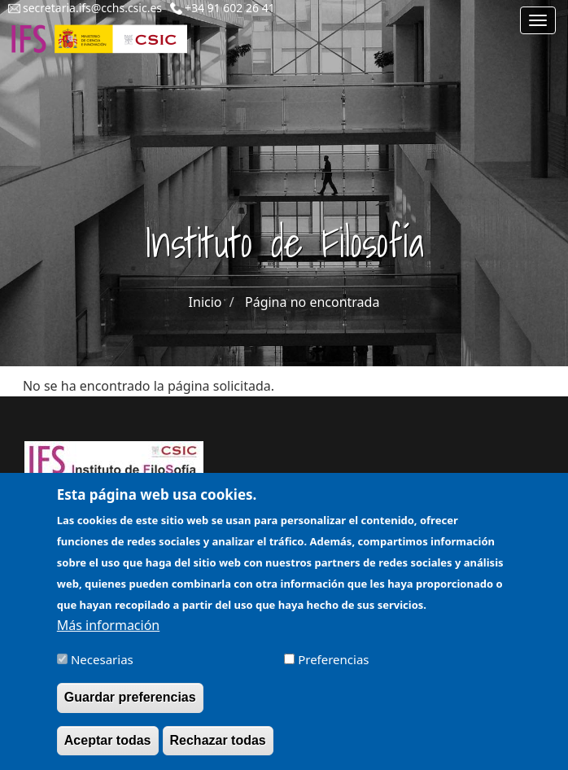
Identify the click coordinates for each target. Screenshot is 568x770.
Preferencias (333, 667)
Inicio (205, 302)
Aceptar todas (107, 748)
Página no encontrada (312, 302)
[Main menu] (538, 20)
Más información (108, 633)
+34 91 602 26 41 (230, 7)
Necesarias (102, 667)
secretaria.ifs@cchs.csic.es (92, 7)
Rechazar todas (218, 748)
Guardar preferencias (130, 705)
